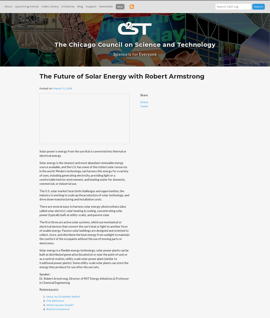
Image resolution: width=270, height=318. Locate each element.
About (8, 6)
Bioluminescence (58, 309)
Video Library (50, 6)
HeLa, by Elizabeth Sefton (63, 296)
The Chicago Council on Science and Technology (135, 44)
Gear (120, 6)
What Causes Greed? (60, 305)
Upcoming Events (27, 6)
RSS (132, 7)
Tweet (144, 106)
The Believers (55, 300)
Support (91, 6)
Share (144, 102)
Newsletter (106, 6)
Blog (80, 6)
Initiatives (68, 6)
